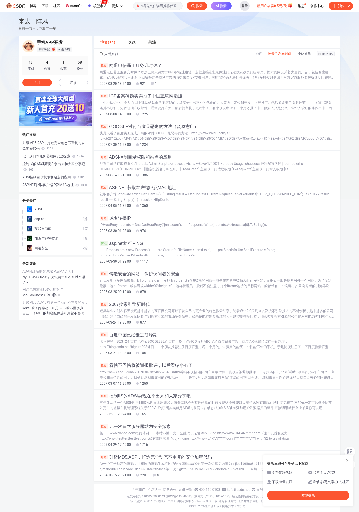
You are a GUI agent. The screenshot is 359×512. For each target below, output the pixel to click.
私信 (73, 83)
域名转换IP (115, 218)
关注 (37, 83)
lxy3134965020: (35, 277)
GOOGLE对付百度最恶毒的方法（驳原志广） (149, 126)
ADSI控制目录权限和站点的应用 (136, 157)
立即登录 (308, 495)
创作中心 (317, 6)
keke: (26, 308)
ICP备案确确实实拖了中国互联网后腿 (141, 96)
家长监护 (136, 501)
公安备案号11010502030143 (146, 496)
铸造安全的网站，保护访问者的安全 (140, 273)
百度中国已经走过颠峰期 (129, 334)
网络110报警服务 (155, 501)
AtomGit (73, 5)
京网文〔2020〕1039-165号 (212, 496)
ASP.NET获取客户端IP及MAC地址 (138, 187)
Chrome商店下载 (206, 501)
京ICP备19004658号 (179, 496)
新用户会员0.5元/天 (275, 5)
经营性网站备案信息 (245, 496)
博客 (33, 6)
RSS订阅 (325, 54)
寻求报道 (185, 489)
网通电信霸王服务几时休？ (131, 65)
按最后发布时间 (280, 54)
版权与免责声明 (248, 501)
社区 (56, 6)
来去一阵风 (33, 21)
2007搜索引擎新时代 (125, 304)
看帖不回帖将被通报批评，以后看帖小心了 (146, 365)
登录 (244, 6)
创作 (341, 6)
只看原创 (109, 54)
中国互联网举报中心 (181, 501)
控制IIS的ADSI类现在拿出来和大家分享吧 (145, 396)
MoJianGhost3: (34, 295)
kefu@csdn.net (238, 489)
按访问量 (304, 54)
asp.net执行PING (121, 243)
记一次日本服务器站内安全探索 (135, 426)
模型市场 (98, 4)
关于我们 (138, 489)
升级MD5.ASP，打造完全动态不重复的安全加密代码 (156, 457)
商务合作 (170, 489)
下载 (45, 6)
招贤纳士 (154, 489)
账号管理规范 (227, 501)
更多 (117, 6)
